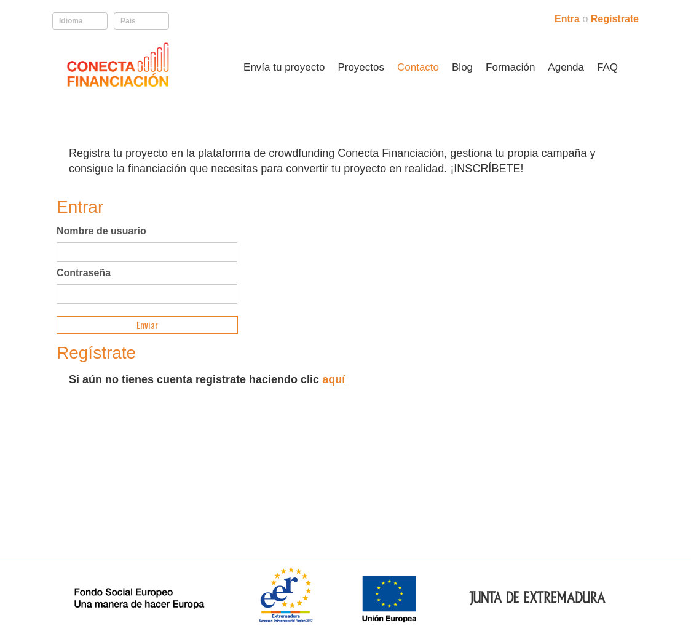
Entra (568, 19)
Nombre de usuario (101, 231)
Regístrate (615, 19)
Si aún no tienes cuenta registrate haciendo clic (207, 379)
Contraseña (84, 273)
